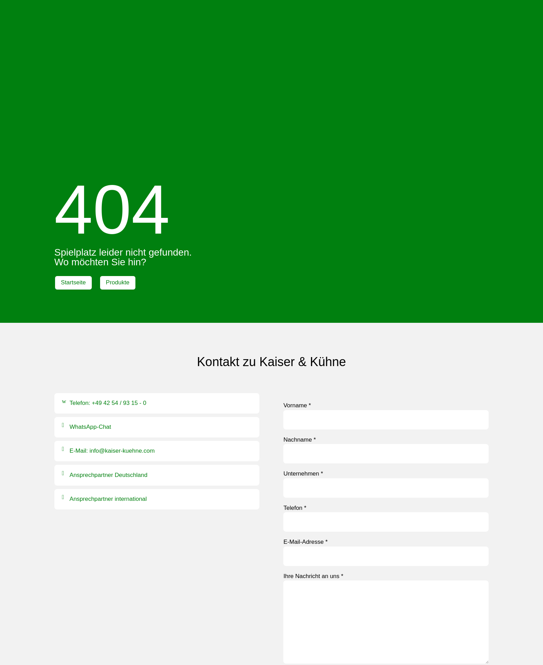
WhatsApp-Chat (90, 301)
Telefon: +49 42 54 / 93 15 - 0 (108, 277)
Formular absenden (315, 576)
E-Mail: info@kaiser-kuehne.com (112, 324)
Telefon (294, 381)
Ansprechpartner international (108, 372)
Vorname (297, 279)
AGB (306, 641)
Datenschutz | (280, 641)
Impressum (242, 641)
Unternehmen (303, 347)
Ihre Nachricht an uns (313, 449)
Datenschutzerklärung (345, 559)
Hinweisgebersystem (271, 650)
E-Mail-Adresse (305, 416)
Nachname (299, 313)
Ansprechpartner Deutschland (109, 348)
